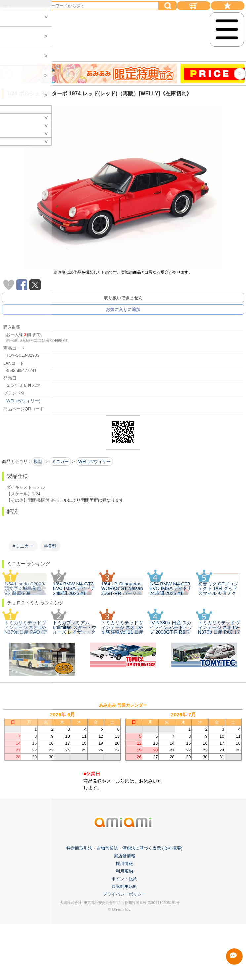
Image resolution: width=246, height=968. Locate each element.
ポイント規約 (124, 949)
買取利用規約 (124, 956)
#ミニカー (23, 546)
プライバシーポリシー (124, 964)
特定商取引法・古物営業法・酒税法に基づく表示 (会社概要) (124, 918)
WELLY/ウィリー (94, 461)
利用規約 (124, 941)
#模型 (50, 546)
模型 (38, 461)
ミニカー (60, 461)
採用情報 (124, 934)
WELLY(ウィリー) (23, 400)
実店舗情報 (124, 926)
